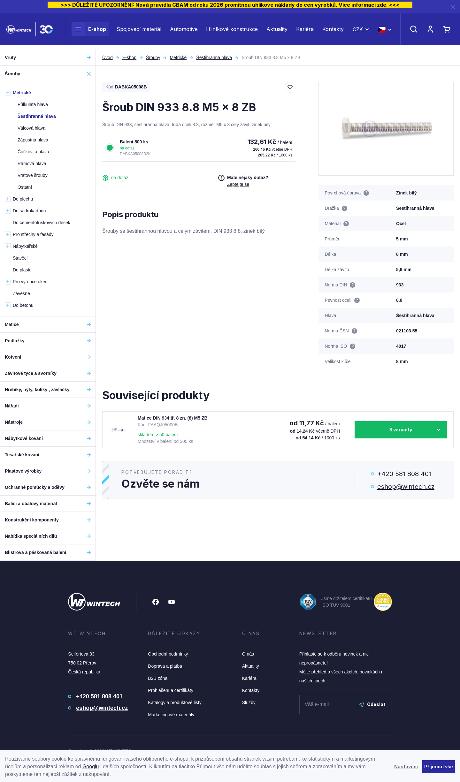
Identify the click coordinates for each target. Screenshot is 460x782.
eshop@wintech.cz (405, 486)
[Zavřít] (453, 7)
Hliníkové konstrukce (232, 31)
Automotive (184, 31)
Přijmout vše (438, 766)
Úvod (107, 57)
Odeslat (372, 704)
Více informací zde (362, 5)
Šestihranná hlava (214, 57)
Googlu (90, 766)
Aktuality (277, 31)
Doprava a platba (165, 666)
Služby (249, 702)
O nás (248, 654)
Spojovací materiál (139, 31)
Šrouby (153, 57)
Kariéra (305, 31)
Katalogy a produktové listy (174, 702)
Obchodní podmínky (168, 654)
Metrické (178, 57)
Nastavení (406, 766)
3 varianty (400, 429)
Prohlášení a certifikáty (170, 690)
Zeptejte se (238, 184)
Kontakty (333, 31)
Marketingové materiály (171, 714)
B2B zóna (157, 678)
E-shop (89, 31)
